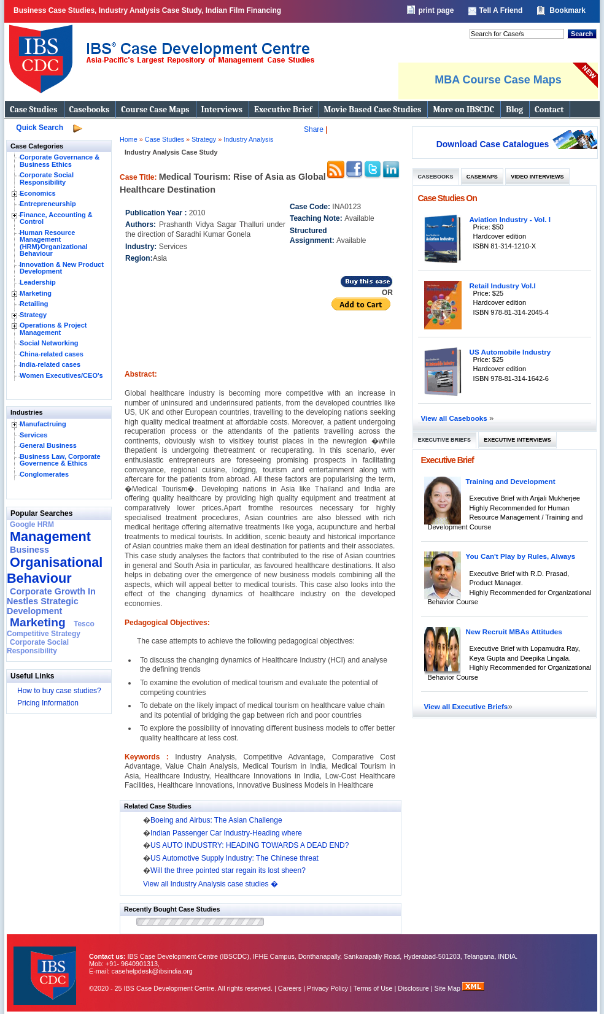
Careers (289, 988)
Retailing (34, 303)
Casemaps (482, 177)
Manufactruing (43, 424)
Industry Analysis (248, 139)
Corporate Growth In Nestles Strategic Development (51, 601)
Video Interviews (537, 177)
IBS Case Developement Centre (46, 968)
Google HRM (32, 524)
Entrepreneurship (48, 203)
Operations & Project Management (53, 328)
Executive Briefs (444, 440)
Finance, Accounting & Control (56, 218)
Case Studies (34, 109)
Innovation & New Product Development (62, 268)
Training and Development (511, 481)
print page (436, 10)
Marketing (36, 293)
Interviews (221, 109)
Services (33, 435)
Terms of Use (373, 988)
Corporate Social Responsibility (47, 178)
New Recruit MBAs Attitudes (514, 632)
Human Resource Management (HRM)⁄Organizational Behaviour (54, 243)
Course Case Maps (155, 109)
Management (50, 536)
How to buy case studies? (59, 690)
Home (128, 139)
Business (29, 550)
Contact (549, 109)
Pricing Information (48, 703)
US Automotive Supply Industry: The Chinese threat (234, 858)
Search (582, 33)
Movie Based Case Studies (373, 109)
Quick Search (39, 127)
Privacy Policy (327, 988)
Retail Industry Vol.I (503, 286)
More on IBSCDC (463, 109)
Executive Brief (283, 109)
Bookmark (567, 10)
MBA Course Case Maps (498, 80)
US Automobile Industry (510, 352)
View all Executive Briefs (466, 706)
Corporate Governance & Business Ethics (59, 160)
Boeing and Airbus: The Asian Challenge (216, 820)
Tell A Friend (500, 10)
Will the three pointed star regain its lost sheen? (228, 870)
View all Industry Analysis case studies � (210, 884)
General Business (48, 445)
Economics (38, 193)
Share (313, 129)
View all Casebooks (455, 418)
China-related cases (51, 354)
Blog (514, 109)
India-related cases (50, 364)
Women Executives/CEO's (61, 375)
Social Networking (49, 343)
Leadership (38, 282)
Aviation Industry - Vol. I (510, 219)
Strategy (33, 314)
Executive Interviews (517, 440)
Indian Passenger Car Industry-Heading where (226, 833)
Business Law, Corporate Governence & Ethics (60, 460)
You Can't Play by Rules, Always (521, 556)
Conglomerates (44, 474)
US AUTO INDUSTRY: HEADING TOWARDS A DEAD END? (249, 845)
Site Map (449, 988)
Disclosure (413, 988)
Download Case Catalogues (492, 144)
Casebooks (89, 109)
